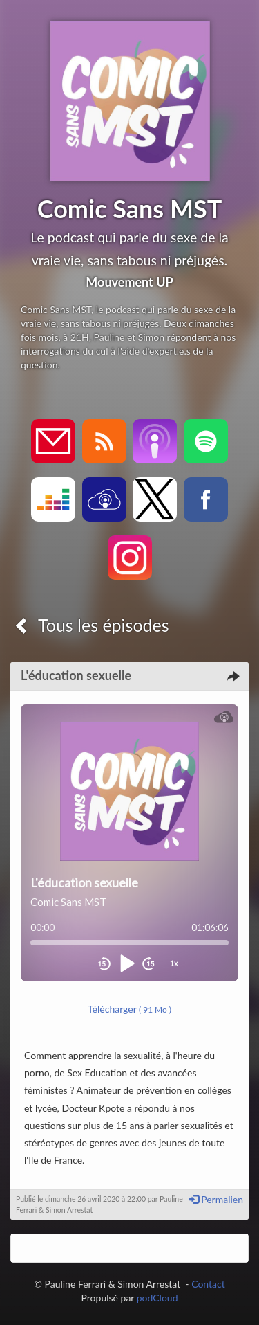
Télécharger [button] (129, 1009)
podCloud (157, 1298)
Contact (208, 1284)
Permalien (216, 1199)
